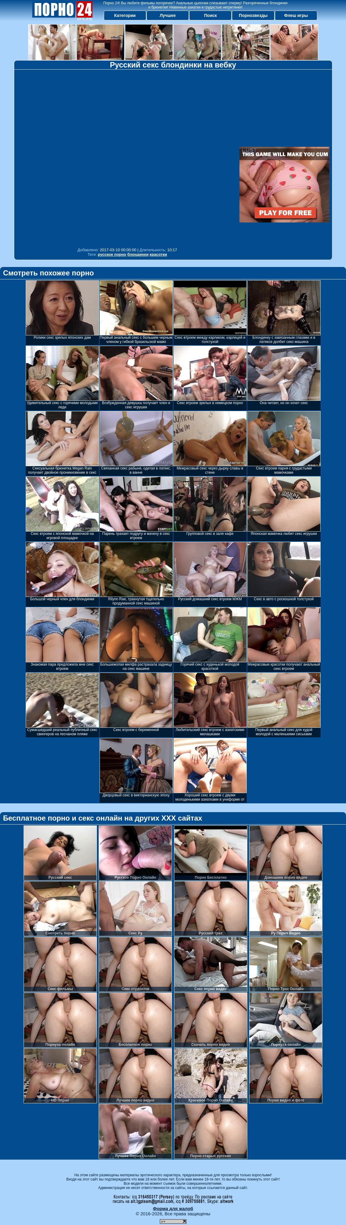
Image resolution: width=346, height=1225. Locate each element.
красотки (158, 254)
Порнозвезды (253, 15)
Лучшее (168, 15)
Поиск (210, 15)
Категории (125, 15)
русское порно (112, 254)
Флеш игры (296, 15)
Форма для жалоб (173, 1208)
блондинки (137, 254)
